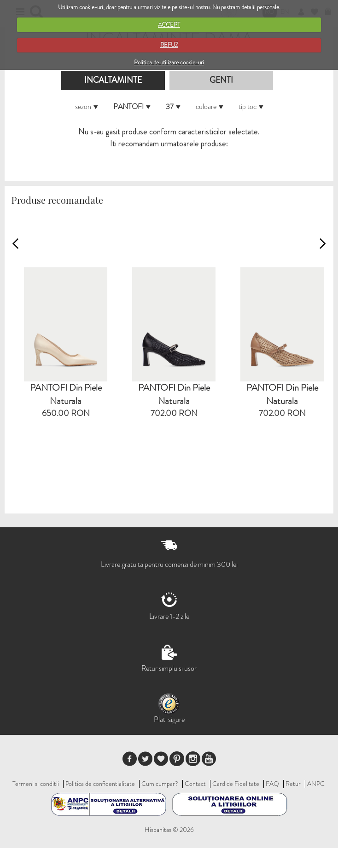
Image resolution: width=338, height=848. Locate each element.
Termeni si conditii (35, 783)
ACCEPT (169, 24)
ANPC (316, 783)
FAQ (272, 783)
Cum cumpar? (159, 783)
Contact (195, 783)
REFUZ (169, 44)
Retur (293, 783)
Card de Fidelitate (235, 783)
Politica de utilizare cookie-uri (169, 62)
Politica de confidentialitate (100, 783)
